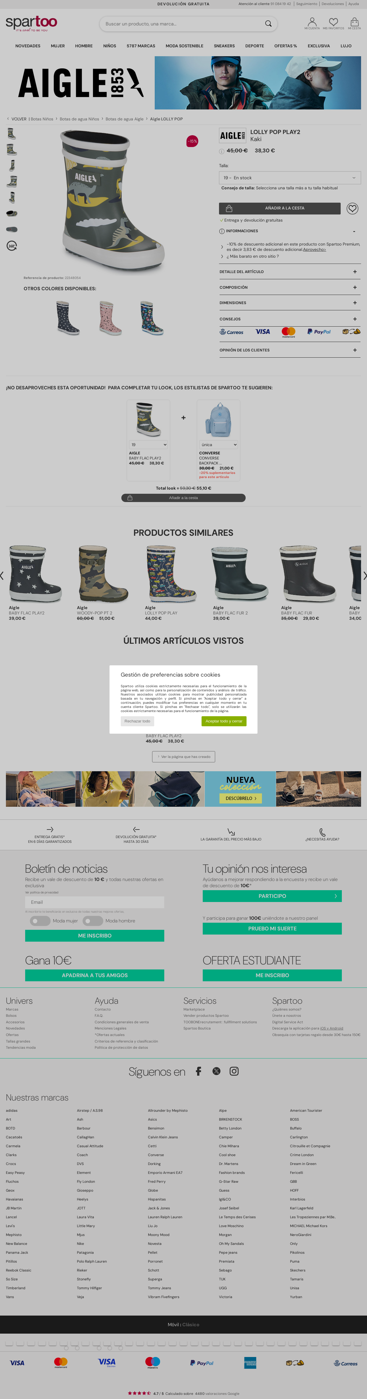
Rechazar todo (137, 721)
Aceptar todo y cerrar (224, 721)
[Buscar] (268, 24)
